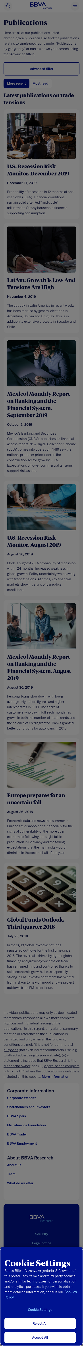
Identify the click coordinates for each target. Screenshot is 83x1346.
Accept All (40, 1338)
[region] (41, 1296)
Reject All (40, 1324)
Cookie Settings (40, 1310)
